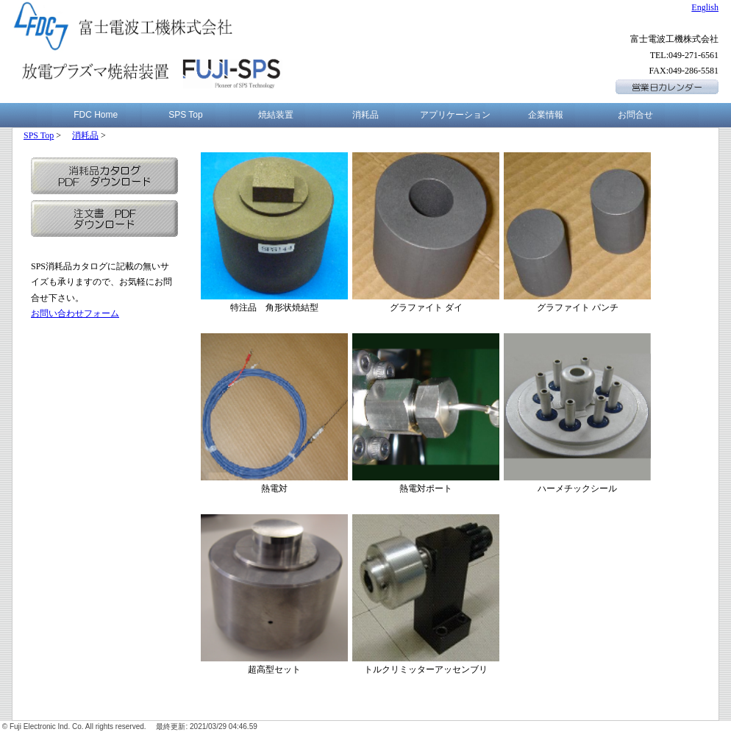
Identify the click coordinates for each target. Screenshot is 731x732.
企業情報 (545, 115)
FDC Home (96, 115)
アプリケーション (455, 115)
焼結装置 (275, 115)
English (704, 7)
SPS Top (185, 115)
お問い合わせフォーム (75, 313)
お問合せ (635, 115)
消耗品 (365, 115)
